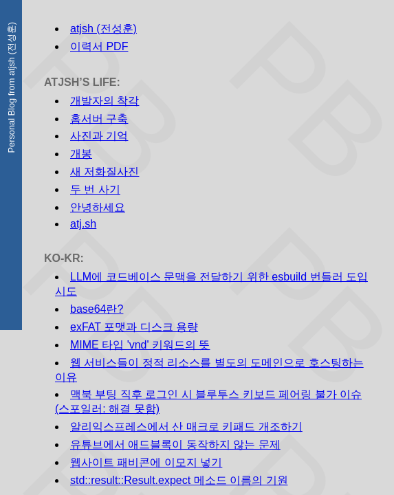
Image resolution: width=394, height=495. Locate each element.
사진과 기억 (99, 136)
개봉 (81, 154)
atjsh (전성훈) (103, 28)
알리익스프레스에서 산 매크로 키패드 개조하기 (186, 426)
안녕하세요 (97, 207)
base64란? (96, 309)
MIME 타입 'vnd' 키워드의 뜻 (140, 345)
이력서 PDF (99, 46)
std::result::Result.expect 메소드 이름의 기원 (179, 480)
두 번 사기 (95, 189)
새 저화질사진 (104, 171)
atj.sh (83, 224)
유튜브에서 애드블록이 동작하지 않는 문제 (175, 444)
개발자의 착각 (104, 101)
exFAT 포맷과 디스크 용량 (134, 327)
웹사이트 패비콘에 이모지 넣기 (146, 462)
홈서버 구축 (99, 118)
